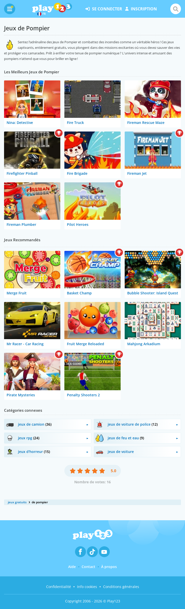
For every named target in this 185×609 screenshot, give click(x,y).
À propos (109, 566)
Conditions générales (121, 586)
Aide (72, 566)
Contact (88, 566)
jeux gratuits (17, 502)
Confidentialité (58, 586)
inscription (141, 9)
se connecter (103, 9)
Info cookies (87, 586)
